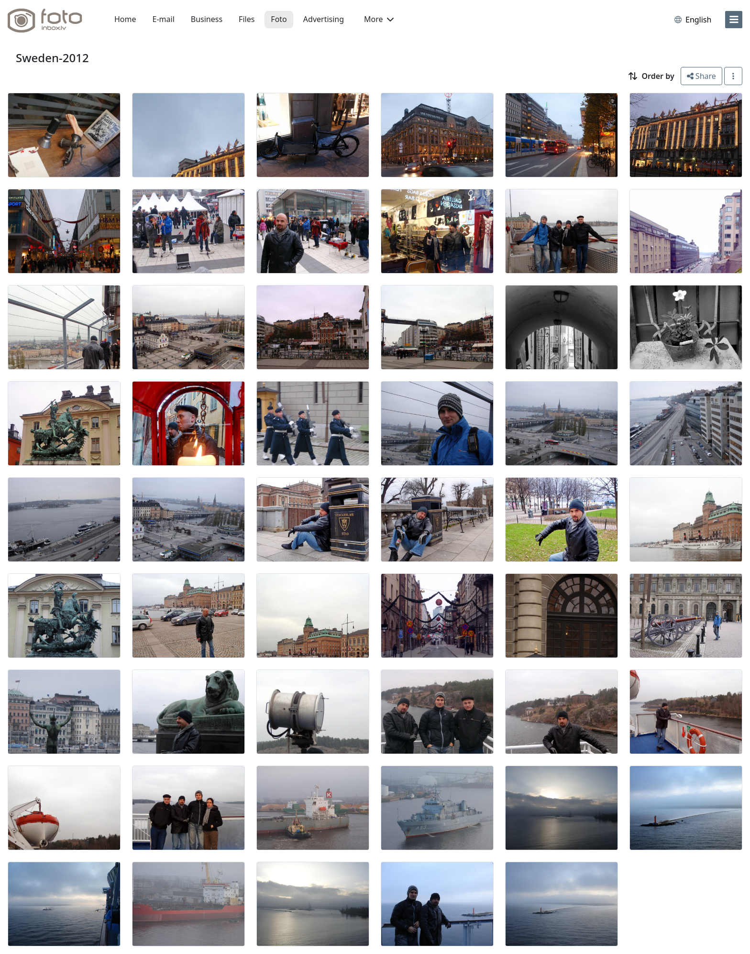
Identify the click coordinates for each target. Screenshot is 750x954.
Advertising (323, 19)
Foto (279, 19)
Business (206, 19)
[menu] (733, 19)
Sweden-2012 (52, 58)
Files (246, 19)
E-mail (164, 19)
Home (125, 19)
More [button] (379, 19)
